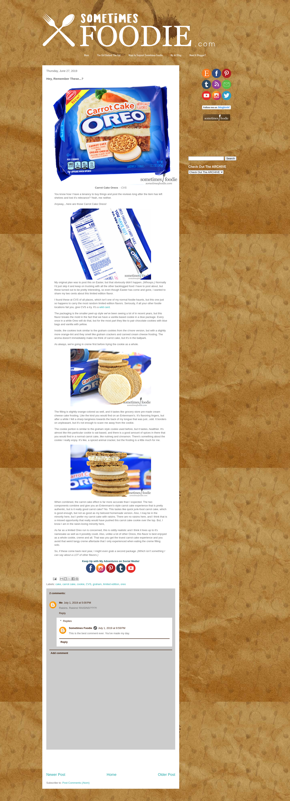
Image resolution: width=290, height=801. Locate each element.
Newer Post (55, 775)
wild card (104, 307)
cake (58, 584)
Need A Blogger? (198, 55)
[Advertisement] (111, 761)
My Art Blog (176, 55)
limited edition (111, 584)
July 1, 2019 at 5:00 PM (77, 602)
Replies (67, 621)
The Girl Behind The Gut (108, 55)
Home (112, 775)
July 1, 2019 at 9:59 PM (111, 628)
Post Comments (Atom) (76, 782)
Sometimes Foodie (80, 628)
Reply (62, 613)
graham (97, 584)
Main (86, 55)
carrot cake (68, 584)
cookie (81, 584)
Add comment (59, 653)
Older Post (166, 775)
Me (61, 602)
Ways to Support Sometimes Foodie (145, 55)
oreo (123, 584)
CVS (88, 584)
